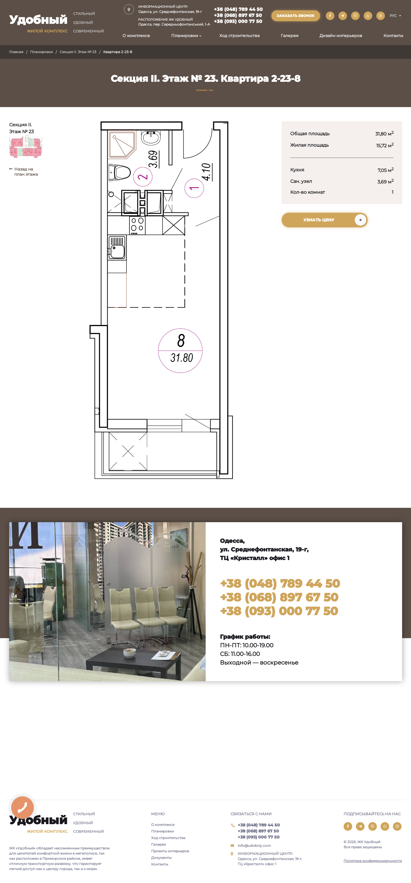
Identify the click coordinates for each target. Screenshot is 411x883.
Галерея (289, 35)
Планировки (184, 35)
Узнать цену (318, 219)
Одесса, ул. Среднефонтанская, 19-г (174, 9)
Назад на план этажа (26, 171)
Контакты (393, 35)
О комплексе (136, 35)
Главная (16, 52)
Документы (161, 857)
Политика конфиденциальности (373, 861)
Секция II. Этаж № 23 (78, 52)
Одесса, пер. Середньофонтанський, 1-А (174, 22)
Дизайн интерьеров (341, 35)
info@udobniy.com (254, 845)
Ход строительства (239, 35)
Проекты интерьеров (170, 851)
